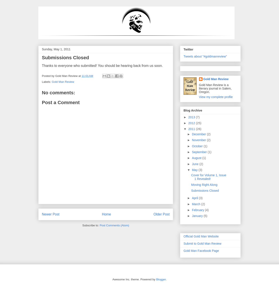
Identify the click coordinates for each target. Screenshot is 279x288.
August (197, 158)
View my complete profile (216, 97)
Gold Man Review (63, 81)
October (198, 146)
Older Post (161, 214)
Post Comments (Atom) (114, 225)
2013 (192, 117)
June (195, 164)
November (199, 140)
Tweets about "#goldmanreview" (205, 56)
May (195, 170)
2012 (192, 123)
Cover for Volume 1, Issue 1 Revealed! (208, 177)
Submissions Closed (205, 190)
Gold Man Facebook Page (201, 250)
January (198, 216)
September (200, 152)
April (195, 198)
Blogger (161, 279)
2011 (192, 129)
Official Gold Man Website (201, 236)
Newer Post (51, 214)
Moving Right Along (204, 184)
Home (106, 214)
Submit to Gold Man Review (202, 243)
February (198, 210)
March (196, 204)
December (199, 134)
